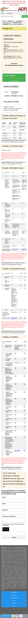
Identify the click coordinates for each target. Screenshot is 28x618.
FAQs (14, 605)
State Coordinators (14, 597)
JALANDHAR (19, 21)
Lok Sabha (9, 13)
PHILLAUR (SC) (7, 22)
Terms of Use (14, 603)
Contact (14, 600)
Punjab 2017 (11, 21)
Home (2, 13)
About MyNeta (14, 592)
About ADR (14, 595)
